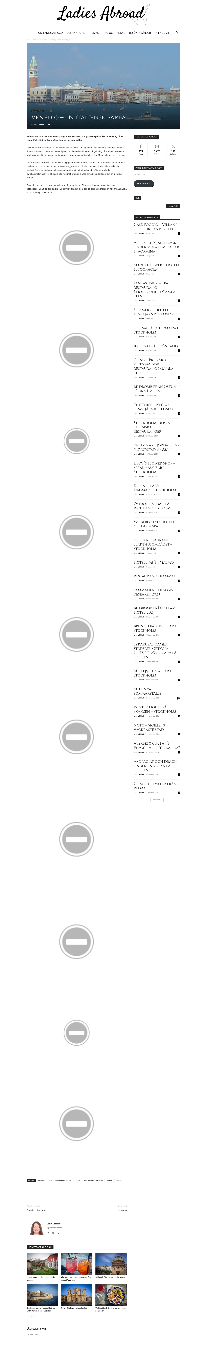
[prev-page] (28, 1316)
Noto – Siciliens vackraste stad (74, 1308)
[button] (176, 33)
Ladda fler (157, 799)
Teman (94, 32)
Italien (44, 39)
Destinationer (76, 32)
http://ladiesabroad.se (54, 1228)
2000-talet (41, 1180)
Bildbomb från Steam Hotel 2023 (155, 610)
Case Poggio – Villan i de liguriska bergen (155, 227)
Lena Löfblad (38, 124)
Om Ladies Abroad (50, 32)
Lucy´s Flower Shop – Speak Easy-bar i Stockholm (154, 468)
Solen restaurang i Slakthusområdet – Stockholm (153, 544)
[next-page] (33, 1316)
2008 (50, 1180)
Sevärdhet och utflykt (63, 1180)
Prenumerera (144, 183)
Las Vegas (122, 1210)
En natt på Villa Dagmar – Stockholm (155, 488)
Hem (29, 39)
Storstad (78, 1180)
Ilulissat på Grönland (156, 346)
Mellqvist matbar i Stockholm (152, 673)
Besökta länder (140, 32)
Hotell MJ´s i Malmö (154, 562)
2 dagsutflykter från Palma (155, 786)
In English (162, 32)
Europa (36, 39)
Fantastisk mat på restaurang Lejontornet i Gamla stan (154, 290)
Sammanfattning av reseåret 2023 (154, 592)
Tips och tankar (114, 32)
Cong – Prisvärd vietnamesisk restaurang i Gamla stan (153, 366)
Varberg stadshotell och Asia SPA (154, 524)
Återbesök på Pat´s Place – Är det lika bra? (157, 745)
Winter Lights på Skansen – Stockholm (155, 709)
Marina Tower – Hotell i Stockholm (157, 267)
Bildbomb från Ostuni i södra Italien (110, 1277)
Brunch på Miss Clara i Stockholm (156, 628)
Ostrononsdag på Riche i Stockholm (152, 506)
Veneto (118, 1180)
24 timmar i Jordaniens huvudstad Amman (156, 447)
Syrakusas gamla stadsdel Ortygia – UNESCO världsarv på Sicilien (155, 651)
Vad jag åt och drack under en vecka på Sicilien (155, 766)
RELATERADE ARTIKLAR (40, 1247)
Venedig (109, 1180)
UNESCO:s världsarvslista (93, 1180)
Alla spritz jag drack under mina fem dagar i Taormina (156, 247)
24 (179, 698)
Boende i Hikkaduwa (36, 1210)
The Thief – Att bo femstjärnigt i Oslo (153, 407)
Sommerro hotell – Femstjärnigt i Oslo (153, 312)
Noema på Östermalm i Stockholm (156, 330)
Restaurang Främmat (155, 576)
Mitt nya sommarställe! (148, 691)
